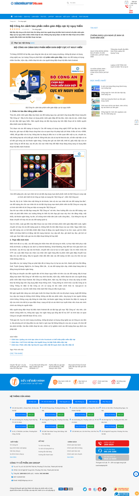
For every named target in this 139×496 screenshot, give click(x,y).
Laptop (51, 9)
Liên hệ (74, 9)
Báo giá (58, 9)
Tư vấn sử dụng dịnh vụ (46, 441)
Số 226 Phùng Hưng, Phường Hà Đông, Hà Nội (54, 402)
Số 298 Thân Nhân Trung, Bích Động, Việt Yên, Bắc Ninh (53, 425)
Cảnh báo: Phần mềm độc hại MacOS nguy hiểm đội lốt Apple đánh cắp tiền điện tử (42, 337)
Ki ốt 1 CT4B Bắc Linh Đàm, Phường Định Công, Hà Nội (23, 425)
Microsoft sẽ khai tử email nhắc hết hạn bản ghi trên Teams (77, 359)
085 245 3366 (110, 444)
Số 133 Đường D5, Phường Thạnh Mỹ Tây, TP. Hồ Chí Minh (24, 414)
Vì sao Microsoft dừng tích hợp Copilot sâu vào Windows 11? (38, 359)
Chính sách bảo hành (74, 438)
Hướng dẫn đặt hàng (45, 444)
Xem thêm (13, 450)
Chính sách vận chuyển (74, 447)
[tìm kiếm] (68, 3)
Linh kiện (35, 9)
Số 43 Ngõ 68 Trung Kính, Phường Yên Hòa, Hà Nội (113, 425)
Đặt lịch (66, 9)
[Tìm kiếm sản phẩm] (75, 3)
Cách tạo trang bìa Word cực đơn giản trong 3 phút (113, 92)
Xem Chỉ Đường (21, 407)
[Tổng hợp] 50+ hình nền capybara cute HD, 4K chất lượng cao (113, 105)
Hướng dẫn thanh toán (46, 447)
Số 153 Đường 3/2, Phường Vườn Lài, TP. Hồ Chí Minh (84, 414)
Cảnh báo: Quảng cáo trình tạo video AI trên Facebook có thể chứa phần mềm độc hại (43, 332)
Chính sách (71, 434)
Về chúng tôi (14, 438)
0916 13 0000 (110, 451)
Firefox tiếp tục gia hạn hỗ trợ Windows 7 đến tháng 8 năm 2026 (57, 359)
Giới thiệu (18, 9)
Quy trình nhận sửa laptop (18, 441)
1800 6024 (123, 4)
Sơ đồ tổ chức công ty (17, 447)
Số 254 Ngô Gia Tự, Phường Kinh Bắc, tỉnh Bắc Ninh (113, 414)
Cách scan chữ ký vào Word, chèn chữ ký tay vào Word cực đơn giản (114, 99)
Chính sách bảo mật (73, 444)
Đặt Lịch (31, 407)
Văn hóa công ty (15, 444)
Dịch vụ (27, 9)
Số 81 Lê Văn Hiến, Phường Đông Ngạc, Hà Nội (113, 402)
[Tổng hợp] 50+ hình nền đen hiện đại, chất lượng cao (113, 86)
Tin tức (43, 9)
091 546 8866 (44, 466)
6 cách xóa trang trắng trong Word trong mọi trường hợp (114, 80)
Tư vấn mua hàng (44, 438)
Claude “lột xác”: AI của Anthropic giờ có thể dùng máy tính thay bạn (18, 359)
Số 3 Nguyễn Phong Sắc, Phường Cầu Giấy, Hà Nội (54, 414)
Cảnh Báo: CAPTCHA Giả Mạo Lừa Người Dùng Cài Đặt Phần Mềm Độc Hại (39, 335)
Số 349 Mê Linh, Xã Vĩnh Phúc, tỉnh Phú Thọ (84, 424)
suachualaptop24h (101, 458)
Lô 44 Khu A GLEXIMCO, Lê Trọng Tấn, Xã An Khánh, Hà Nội (84, 402)
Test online (83, 9)
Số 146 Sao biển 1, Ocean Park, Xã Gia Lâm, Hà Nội (24, 402)
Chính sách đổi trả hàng (74, 441)
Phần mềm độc (19, 342)
